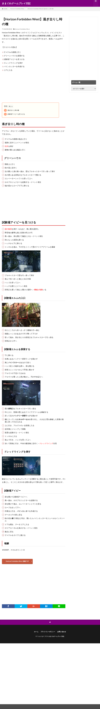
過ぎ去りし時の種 (11, 110)
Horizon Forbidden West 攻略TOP (18, 562)
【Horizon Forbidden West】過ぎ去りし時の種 (40, 9)
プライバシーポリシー (47, 633)
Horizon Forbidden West (17, 9)
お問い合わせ (63, 633)
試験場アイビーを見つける (14, 114)
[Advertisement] (33, 87)
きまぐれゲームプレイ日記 (16, 3)
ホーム (34, 633)
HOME (5, 9)
